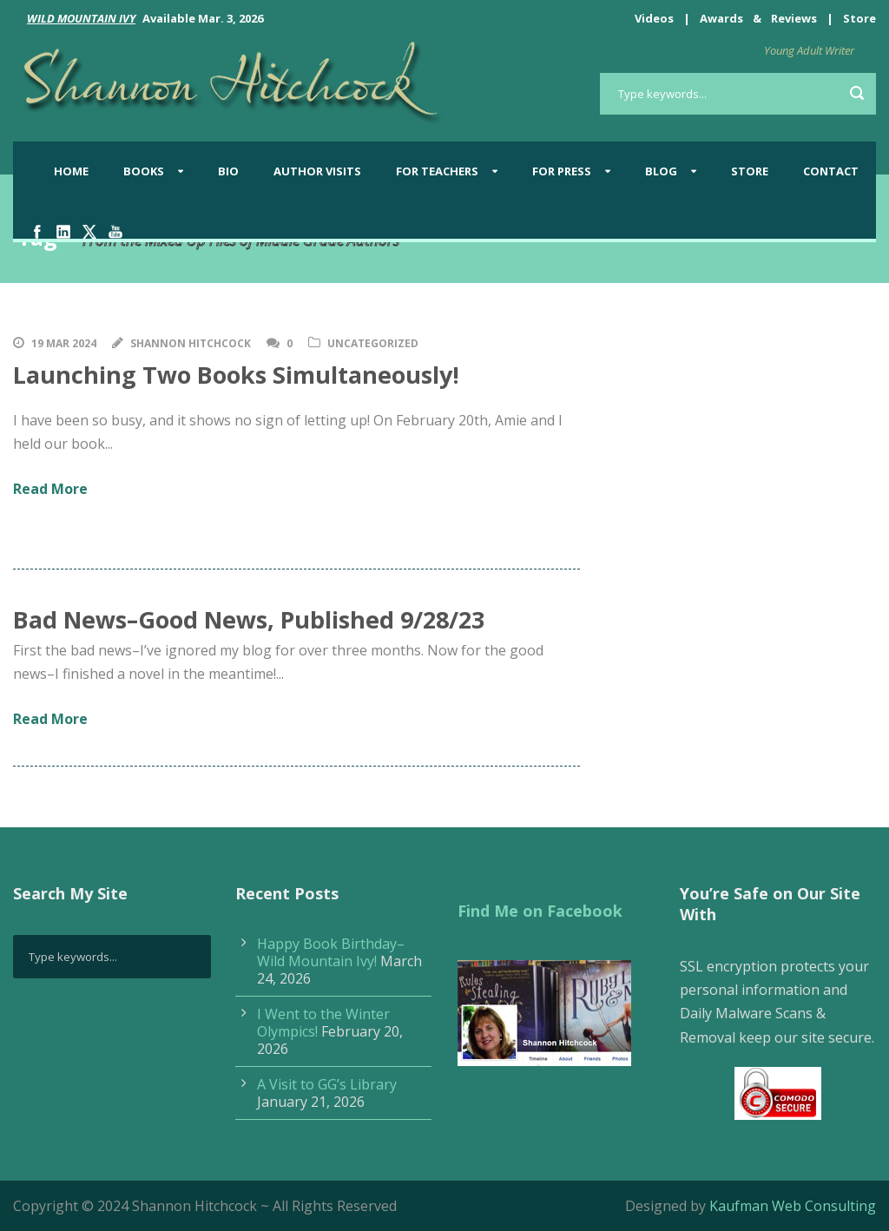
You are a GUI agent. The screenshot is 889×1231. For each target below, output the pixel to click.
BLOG (661, 171)
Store (859, 18)
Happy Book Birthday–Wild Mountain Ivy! (331, 952)
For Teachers (437, 171)
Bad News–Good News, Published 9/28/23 (248, 619)
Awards (721, 18)
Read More (50, 488)
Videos (654, 18)
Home (71, 171)
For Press (561, 171)
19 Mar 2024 (63, 343)
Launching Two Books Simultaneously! (236, 375)
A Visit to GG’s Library (327, 1084)
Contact (831, 171)
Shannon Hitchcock (190, 343)
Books (143, 171)
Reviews (794, 18)
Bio (228, 171)
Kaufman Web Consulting (792, 1205)
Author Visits (317, 171)
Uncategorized (372, 343)
